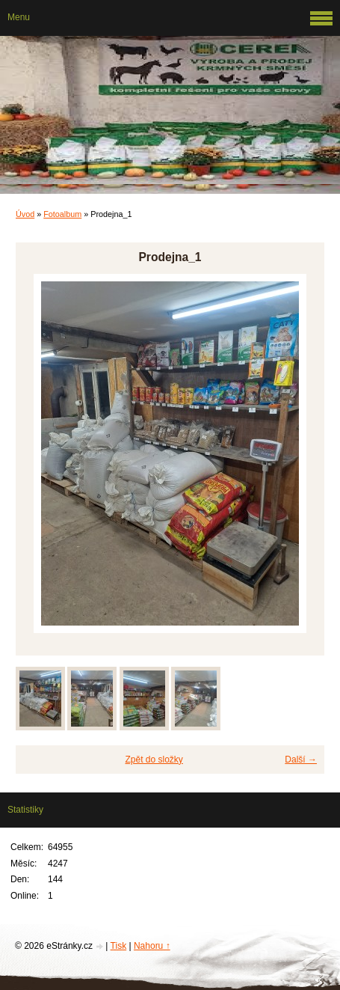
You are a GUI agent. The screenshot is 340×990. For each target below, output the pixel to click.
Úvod (25, 214)
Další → (301, 759)
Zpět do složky (153, 759)
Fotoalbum (62, 214)
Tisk (119, 946)
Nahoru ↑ (152, 946)
